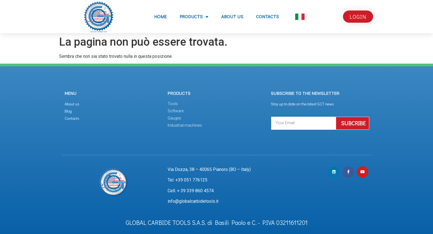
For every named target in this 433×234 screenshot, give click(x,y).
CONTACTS (267, 16)
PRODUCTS (193, 17)
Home (160, 16)
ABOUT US (232, 16)
